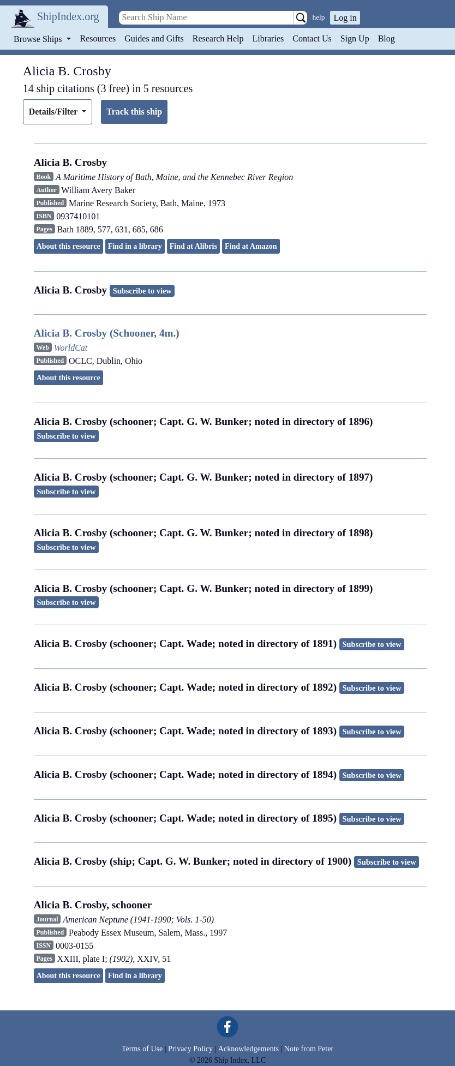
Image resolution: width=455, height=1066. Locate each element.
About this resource (68, 246)
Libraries (268, 38)
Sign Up (354, 38)
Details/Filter (54, 111)
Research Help (218, 38)
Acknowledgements (248, 1049)
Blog (386, 38)
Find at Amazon (251, 246)
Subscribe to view (142, 290)
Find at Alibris (193, 246)
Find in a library (135, 246)
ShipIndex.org (68, 16)
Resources (98, 38)
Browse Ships (39, 39)
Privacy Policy (190, 1049)
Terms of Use (142, 1049)
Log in (344, 17)
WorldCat (71, 347)
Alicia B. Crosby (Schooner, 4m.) (106, 333)
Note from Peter (308, 1049)
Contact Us (312, 38)
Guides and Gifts (153, 38)
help (319, 17)
